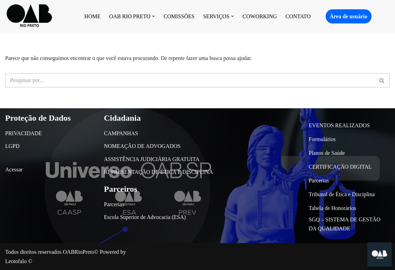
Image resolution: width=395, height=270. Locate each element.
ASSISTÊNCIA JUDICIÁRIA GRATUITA (151, 159)
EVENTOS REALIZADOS (339, 125)
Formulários (322, 139)
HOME (92, 16)
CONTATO (298, 16)
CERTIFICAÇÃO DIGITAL (340, 167)
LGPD (12, 146)
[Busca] (189, 80)
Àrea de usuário (348, 16)
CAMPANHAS (121, 133)
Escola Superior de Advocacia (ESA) (145, 217)
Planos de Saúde (327, 153)
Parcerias (114, 204)
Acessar (14, 169)
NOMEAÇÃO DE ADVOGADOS (142, 146)
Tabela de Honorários (332, 208)
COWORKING (260, 16)
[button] (153, 16)
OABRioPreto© (80, 252)
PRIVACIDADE (23, 133)
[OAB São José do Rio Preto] (29, 16)
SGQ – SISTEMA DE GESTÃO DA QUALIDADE (345, 224)
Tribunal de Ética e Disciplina (342, 194)
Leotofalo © (18, 261)
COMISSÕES (179, 16)
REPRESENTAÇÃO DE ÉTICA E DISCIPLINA (158, 172)
